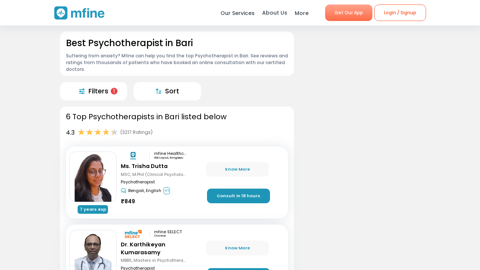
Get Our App (348, 12)
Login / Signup (400, 12)
